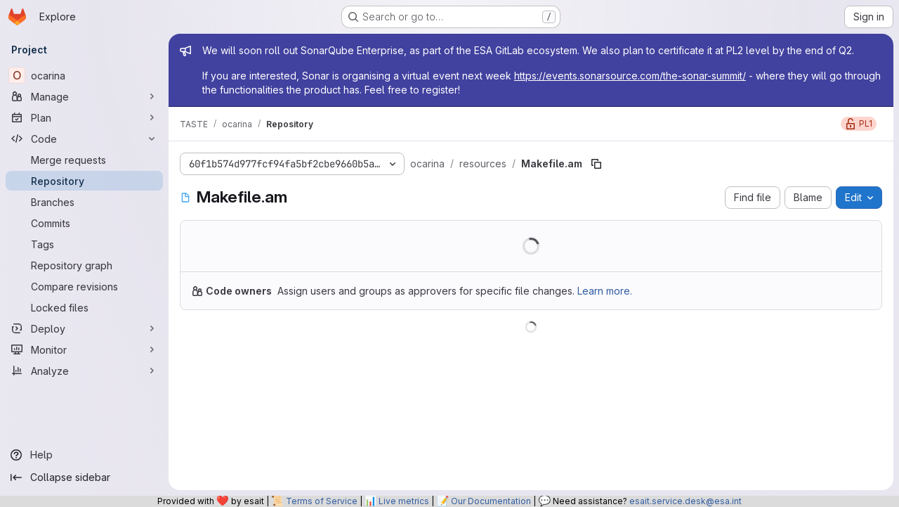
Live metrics (404, 501)
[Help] (84, 455)
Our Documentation (491, 501)
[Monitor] (84, 349)
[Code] (84, 138)
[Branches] (84, 202)
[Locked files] (84, 307)
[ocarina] (84, 75)
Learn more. (604, 291)
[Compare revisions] (84, 286)
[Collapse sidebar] (84, 477)
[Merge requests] (84, 159)
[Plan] (84, 117)
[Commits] (84, 223)
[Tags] (84, 244)
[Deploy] (84, 328)
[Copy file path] (596, 164)
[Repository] (84, 181)
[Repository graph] (84, 265)
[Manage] (84, 96)
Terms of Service (321, 501)
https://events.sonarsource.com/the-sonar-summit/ (630, 76)
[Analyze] (84, 370)
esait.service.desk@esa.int (685, 501)
